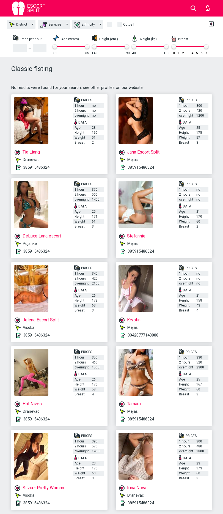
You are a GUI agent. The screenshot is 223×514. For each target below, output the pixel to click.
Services (51, 25)
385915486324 (36, 167)
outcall (128, 24)
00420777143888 (143, 335)
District (18, 24)
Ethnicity (85, 25)
